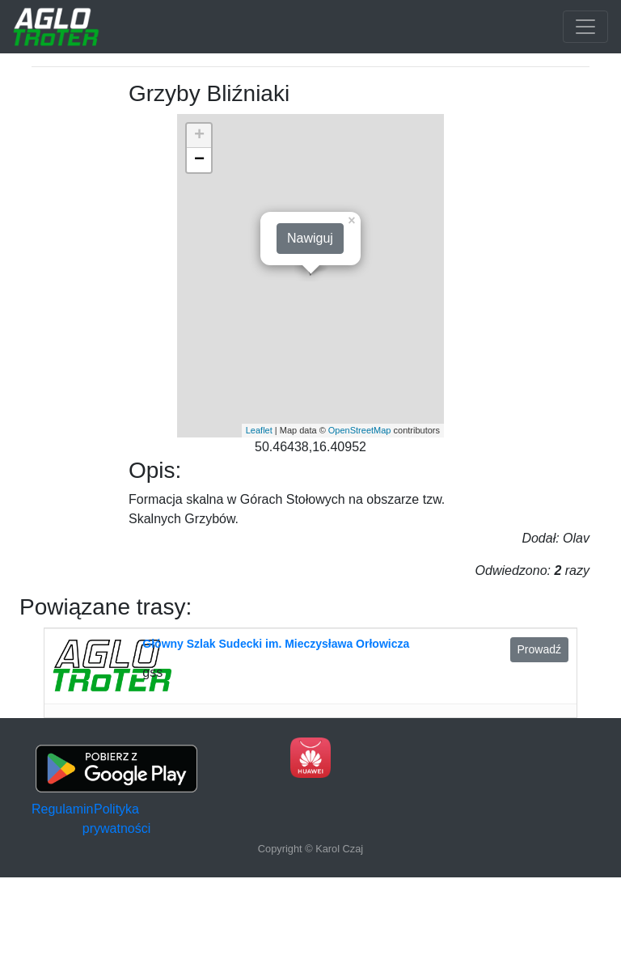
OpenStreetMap (359, 430)
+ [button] (199, 136)
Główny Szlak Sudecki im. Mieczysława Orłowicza (275, 643)
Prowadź (539, 649)
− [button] (199, 160)
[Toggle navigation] (585, 27)
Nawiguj (310, 238)
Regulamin (62, 809)
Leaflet (259, 430)
